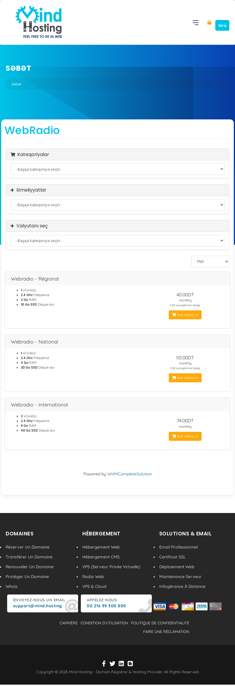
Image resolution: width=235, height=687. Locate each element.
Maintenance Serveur (180, 576)
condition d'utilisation (104, 622)
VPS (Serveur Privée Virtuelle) (111, 566)
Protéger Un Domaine (27, 576)
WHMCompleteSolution (129, 474)
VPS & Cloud (94, 586)
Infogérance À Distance (182, 586)
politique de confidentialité (160, 622)
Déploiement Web (176, 566)
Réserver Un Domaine (28, 547)
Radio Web (93, 576)
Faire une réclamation (166, 631)
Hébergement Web (101, 547)
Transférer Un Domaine (29, 557)
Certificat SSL (172, 557)
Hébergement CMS (101, 557)
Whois (12, 586)
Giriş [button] (222, 25)
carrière (69, 622)
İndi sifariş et (185, 314)
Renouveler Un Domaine (30, 566)
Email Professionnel (178, 547)
